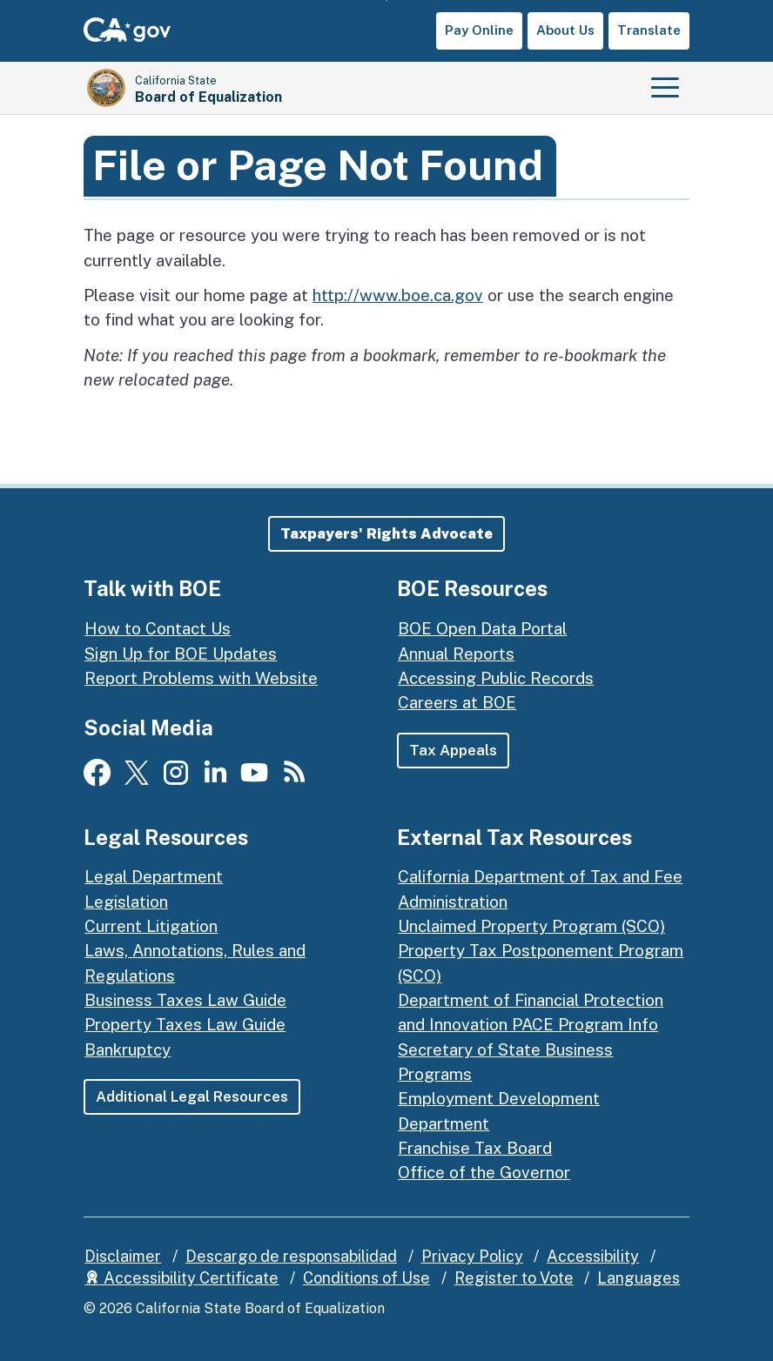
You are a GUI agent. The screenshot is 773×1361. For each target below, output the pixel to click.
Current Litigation (151, 925)
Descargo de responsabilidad (291, 1256)
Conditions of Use (366, 1278)
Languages (638, 1278)
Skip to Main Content (386, 0)
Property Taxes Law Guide (185, 1024)
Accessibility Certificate (181, 1278)
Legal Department (153, 876)
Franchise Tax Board (475, 1147)
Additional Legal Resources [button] (192, 1096)
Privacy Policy (472, 1256)
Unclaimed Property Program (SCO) (531, 925)
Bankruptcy (127, 1049)
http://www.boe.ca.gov (398, 295)
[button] (386, 534)
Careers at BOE (457, 702)
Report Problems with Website (201, 677)
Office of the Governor (484, 1172)
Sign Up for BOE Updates (180, 653)
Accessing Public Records (496, 677)
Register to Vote (514, 1278)
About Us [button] (565, 30)
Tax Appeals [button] (453, 750)
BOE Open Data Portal (482, 628)
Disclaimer (122, 1256)
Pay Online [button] (479, 30)
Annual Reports (456, 653)
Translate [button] (649, 30)
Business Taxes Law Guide (185, 999)
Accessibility (593, 1256)
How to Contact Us (157, 628)
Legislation (126, 901)
